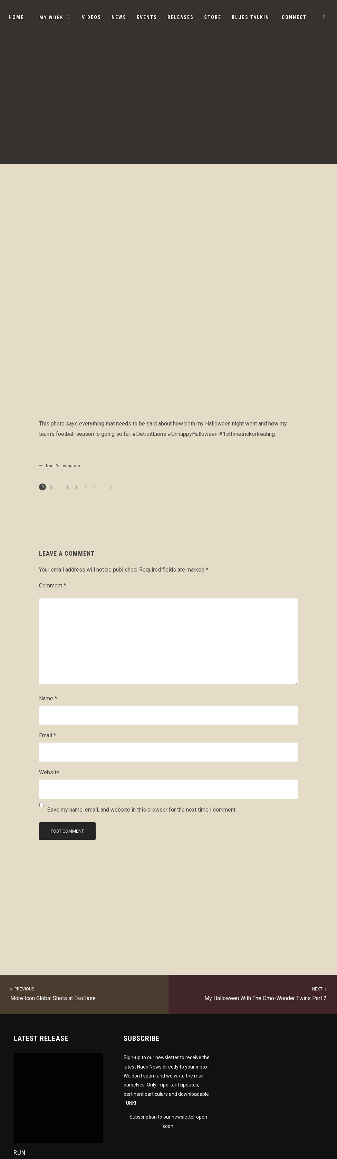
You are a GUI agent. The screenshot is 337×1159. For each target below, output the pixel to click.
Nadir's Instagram (63, 465)
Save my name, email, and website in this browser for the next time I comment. (142, 809)
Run (19, 1153)
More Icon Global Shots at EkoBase (84, 993)
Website (49, 772)
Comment (52, 585)
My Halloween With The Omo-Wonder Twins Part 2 (253, 993)
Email (47, 735)
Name (48, 698)
